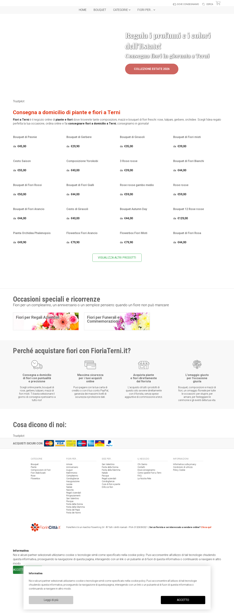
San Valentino (72, 537)
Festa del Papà (73, 549)
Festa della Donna (74, 543)
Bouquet (100, 10)
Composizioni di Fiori (41, 509)
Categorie (121, 10)
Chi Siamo (142, 503)
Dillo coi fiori (107, 526)
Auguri (69, 509)
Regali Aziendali (73, 532)
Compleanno (72, 515)
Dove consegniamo (146, 509)
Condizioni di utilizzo (183, 506)
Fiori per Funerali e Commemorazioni (103, 320)
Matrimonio (71, 512)
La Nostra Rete (144, 517)
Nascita (70, 529)
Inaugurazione (72, 520)
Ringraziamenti (73, 535)
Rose (33, 515)
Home (83, 10)
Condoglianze (72, 517)
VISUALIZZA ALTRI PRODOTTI (117, 258)
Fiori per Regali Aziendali (37, 318)
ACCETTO (183, 600)
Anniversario (72, 506)
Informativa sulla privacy (184, 503)
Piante (33, 506)
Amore (69, 503)
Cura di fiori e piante (111, 523)
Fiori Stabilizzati (38, 512)
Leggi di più (51, 600)
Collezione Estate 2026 (152, 69)
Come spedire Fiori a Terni (149, 512)
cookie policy (138, 580)
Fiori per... (146, 10)
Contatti (141, 506)
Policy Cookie (179, 509)
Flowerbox (35, 517)
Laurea (69, 523)
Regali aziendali (109, 517)
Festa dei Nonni (73, 552)
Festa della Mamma (75, 546)
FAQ (140, 515)
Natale (69, 526)
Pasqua (69, 540)
